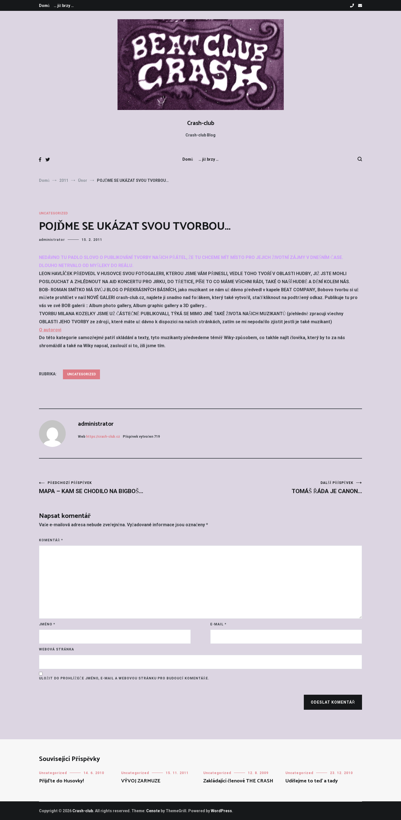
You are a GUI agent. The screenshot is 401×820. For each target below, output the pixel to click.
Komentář (51, 540)
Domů (44, 5)
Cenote (153, 811)
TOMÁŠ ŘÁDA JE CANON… (281, 488)
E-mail (218, 624)
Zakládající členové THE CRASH (238, 781)
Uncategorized (53, 213)
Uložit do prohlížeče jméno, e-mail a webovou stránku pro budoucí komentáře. (124, 678)
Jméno (47, 624)
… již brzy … (64, 5)
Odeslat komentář (333, 702)
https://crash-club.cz (103, 437)
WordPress (221, 811)
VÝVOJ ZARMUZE (140, 781)
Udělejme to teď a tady (311, 781)
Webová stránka (56, 649)
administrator (52, 240)
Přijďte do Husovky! (61, 781)
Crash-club (200, 123)
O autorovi (50, 329)
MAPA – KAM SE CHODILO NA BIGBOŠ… (119, 488)
